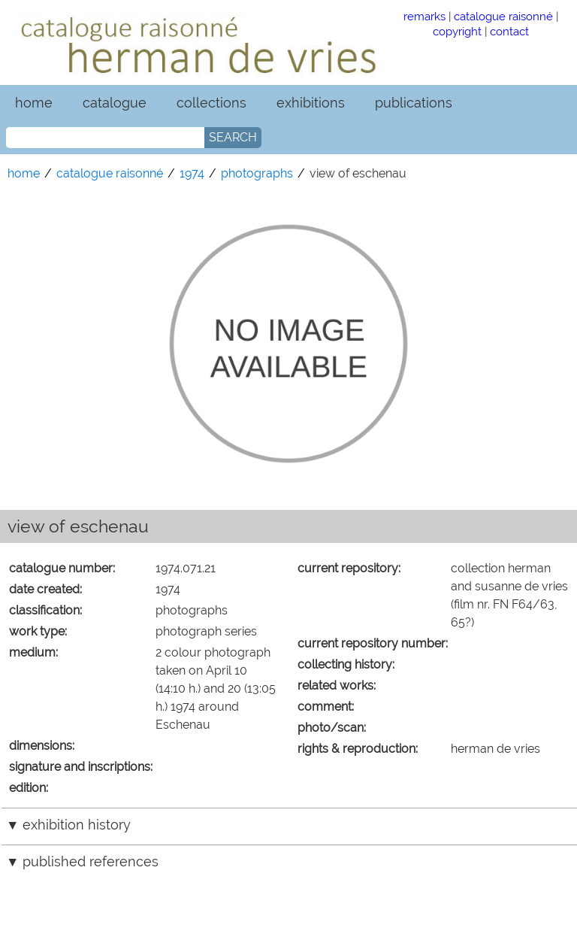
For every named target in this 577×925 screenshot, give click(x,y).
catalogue (115, 103)
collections (211, 103)
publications (413, 103)
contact (509, 31)
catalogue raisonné (503, 16)
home (34, 103)
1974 (192, 173)
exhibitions (310, 103)
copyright (457, 31)
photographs (257, 173)
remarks (424, 16)
